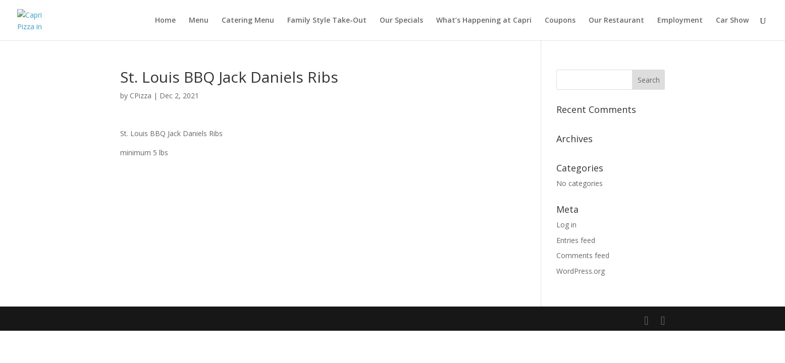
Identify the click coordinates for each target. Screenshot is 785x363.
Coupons (560, 21)
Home (165, 21)
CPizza (140, 95)
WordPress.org (580, 271)
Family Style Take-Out (327, 21)
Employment (680, 21)
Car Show (732, 21)
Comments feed (582, 255)
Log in (566, 224)
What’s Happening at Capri (484, 21)
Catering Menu (248, 21)
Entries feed (575, 240)
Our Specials (401, 21)
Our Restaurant (616, 21)
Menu (198, 21)
